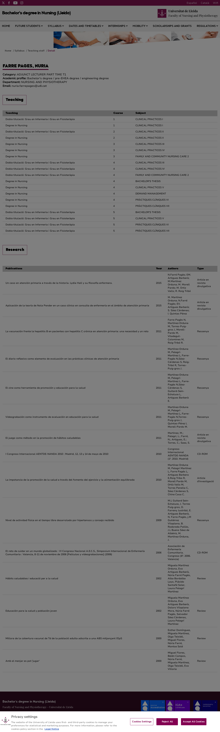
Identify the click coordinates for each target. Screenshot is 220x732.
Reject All (167, 723)
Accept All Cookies (193, 723)
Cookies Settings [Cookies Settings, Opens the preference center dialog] (141, 723)
